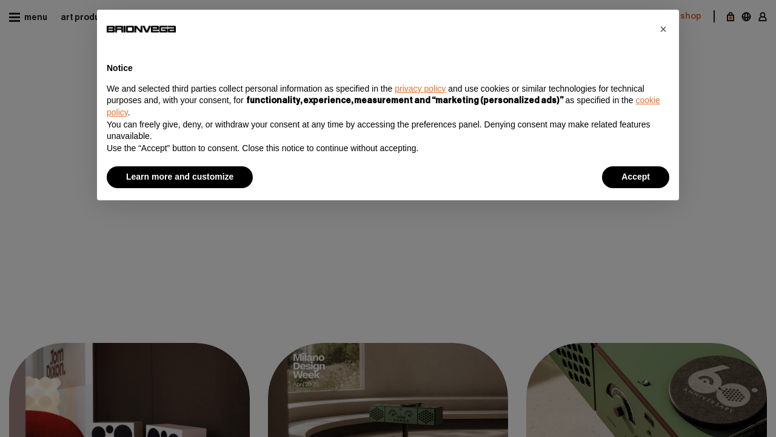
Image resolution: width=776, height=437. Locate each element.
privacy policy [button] (420, 88)
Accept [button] (635, 176)
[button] (663, 29)
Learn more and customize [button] (179, 176)
